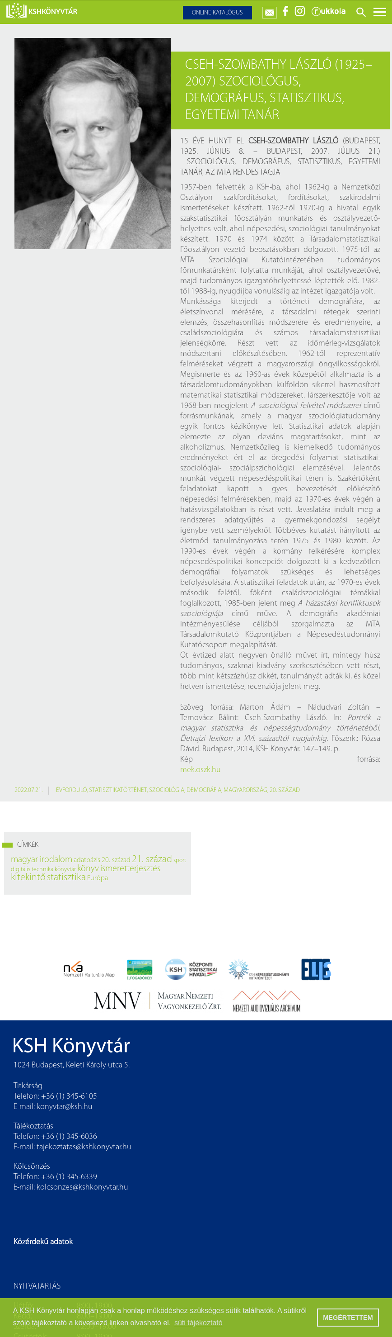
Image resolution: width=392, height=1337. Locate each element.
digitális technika (32, 869)
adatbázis (87, 860)
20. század (285, 790)
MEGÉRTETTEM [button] (348, 1317)
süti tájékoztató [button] (198, 1323)
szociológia (166, 790)
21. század (152, 859)
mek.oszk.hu (200, 770)
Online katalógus (217, 12)
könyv (88, 868)
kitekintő (28, 877)
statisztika (66, 877)
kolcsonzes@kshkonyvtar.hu (82, 1187)
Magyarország (245, 790)
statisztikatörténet (118, 790)
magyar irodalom (41, 859)
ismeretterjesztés (130, 868)
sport (179, 860)
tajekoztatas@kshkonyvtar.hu (84, 1147)
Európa (97, 878)
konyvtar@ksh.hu (65, 1107)
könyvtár (65, 869)
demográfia (204, 790)
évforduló (71, 790)
